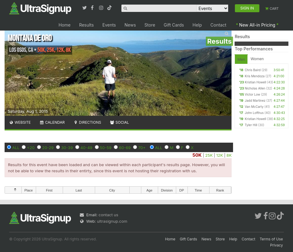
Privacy (276, 245)
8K (229, 155)
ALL (16, 147)
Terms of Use (271, 239)
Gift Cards (174, 24)
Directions (87, 122)
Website (20, 122)
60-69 (125, 147)
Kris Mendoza (255, 76)
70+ (142, 147)
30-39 (67, 147)
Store (149, 24)
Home (64, 24)
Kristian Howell (255, 82)
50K (197, 155)
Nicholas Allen (255, 88)
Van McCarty (254, 106)
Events (109, 24)
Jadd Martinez (255, 100)
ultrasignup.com (112, 221)
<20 (31, 147)
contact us (108, 214)
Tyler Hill (251, 125)
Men (241, 59)
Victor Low (252, 94)
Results (86, 24)
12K (219, 155)
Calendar (52, 122)
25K (209, 155)
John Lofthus (254, 113)
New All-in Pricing (257, 24)
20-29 (48, 147)
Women (257, 59)
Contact (218, 24)
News (130, 24)
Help (197, 24)
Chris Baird (253, 70)
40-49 (86, 147)
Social (119, 122)
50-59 (106, 147)
